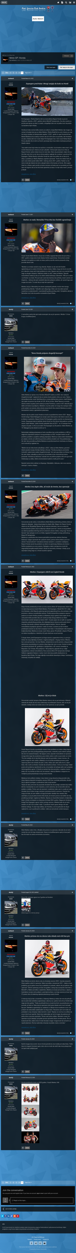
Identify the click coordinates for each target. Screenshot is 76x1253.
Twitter (36, 1244)
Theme (29, 1240)
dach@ (59, 178)
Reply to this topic (68, 67)
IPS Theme (35, 1238)
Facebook (31, 1244)
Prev (7, 72)
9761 (11, 105)
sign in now (40, 1194)
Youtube (44, 1244)
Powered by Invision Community (38, 1250)
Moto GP (29, 60)
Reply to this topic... (19, 1201)
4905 (11, 333)
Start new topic (51, 67)
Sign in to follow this (9, 55)
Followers (66, 56)
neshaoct (14, 60)
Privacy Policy (37, 1240)
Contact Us (46, 1240)
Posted (27, 78)
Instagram (40, 1244)
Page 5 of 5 (28, 72)
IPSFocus (41, 1238)
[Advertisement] (38, 36)
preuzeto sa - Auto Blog (28, 172)
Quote (26, 178)
